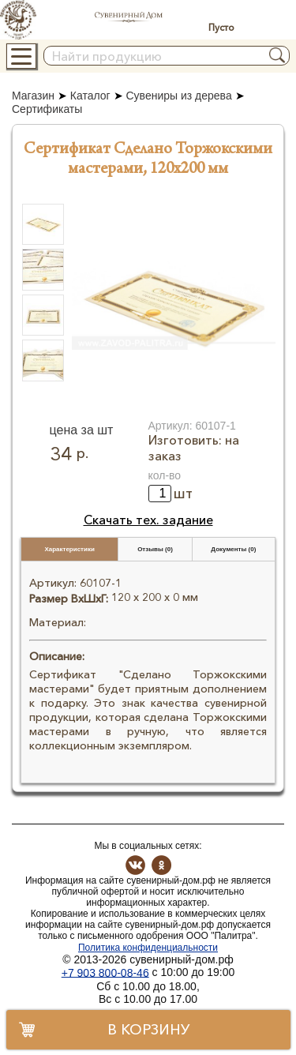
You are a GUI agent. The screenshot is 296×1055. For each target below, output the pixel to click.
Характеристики (69, 549)
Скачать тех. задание (148, 520)
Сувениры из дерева (178, 95)
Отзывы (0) (155, 549)
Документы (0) (233, 549)
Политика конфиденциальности (148, 947)
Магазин (33, 95)
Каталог (90, 95)
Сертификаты (47, 109)
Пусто (221, 27)
